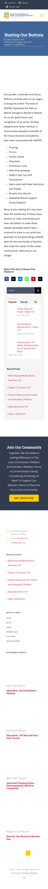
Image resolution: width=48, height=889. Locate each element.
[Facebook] (6, 279)
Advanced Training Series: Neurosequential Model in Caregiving (20, 785)
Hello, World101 (17, 413)
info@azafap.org (18, 542)
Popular (12, 301)
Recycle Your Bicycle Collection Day (23, 838)
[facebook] (24, 878)
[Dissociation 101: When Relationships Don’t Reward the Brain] (12, 343)
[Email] (40, 279)
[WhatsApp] (26, 279)
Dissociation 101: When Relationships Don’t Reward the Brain (28, 347)
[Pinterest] (33, 279)
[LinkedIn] (20, 279)
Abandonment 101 (18, 406)
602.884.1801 (22, 538)
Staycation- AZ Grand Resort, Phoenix (21, 692)
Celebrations (19, 44)
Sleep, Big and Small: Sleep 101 (26, 310)
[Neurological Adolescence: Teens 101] (12, 324)
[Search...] (21, 290)
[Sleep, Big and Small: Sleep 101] (12, 309)
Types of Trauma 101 (19, 387)
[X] (13, 279)
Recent (24, 301)
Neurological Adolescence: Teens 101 (27, 327)
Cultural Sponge (30, 873)
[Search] (38, 290)
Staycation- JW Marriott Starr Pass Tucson (22, 737)
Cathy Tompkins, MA (15, 39)
